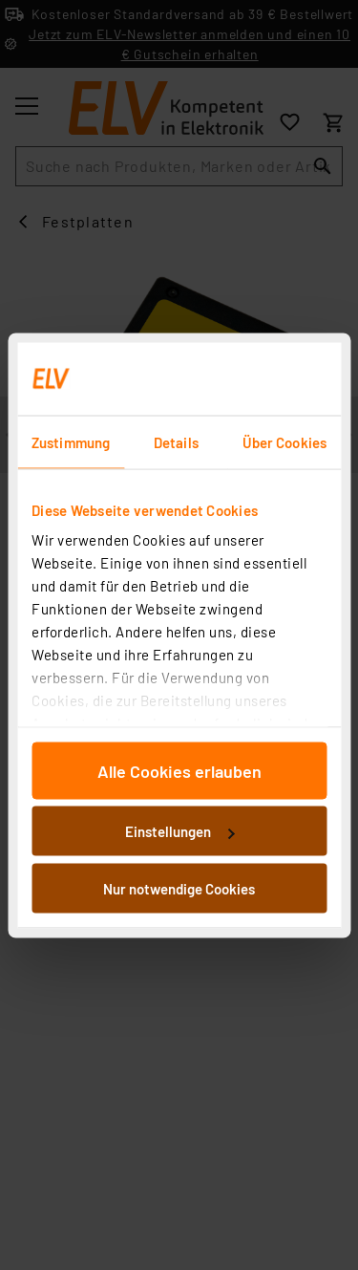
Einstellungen (179, 831)
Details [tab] (176, 441)
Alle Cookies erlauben (179, 770)
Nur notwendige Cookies (179, 887)
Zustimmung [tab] (71, 441)
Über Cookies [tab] (284, 441)
